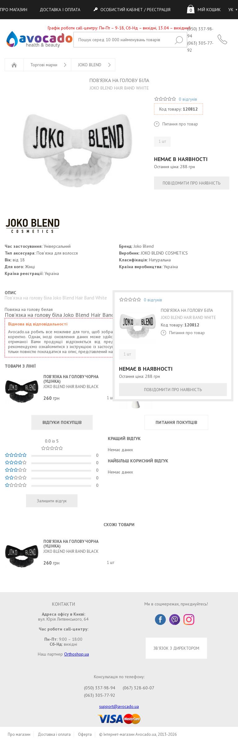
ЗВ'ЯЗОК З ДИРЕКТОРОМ (176, 648)
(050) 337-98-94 (99, 688)
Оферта (85, 734)
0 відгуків (188, 99)
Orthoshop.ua (76, 654)
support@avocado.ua (119, 706)
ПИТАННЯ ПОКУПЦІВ (176, 422)
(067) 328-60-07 (138, 688)
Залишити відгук (52, 501)
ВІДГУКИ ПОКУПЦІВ (62, 422)
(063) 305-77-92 (99, 695)
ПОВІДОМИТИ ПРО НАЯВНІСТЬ (191, 183)
